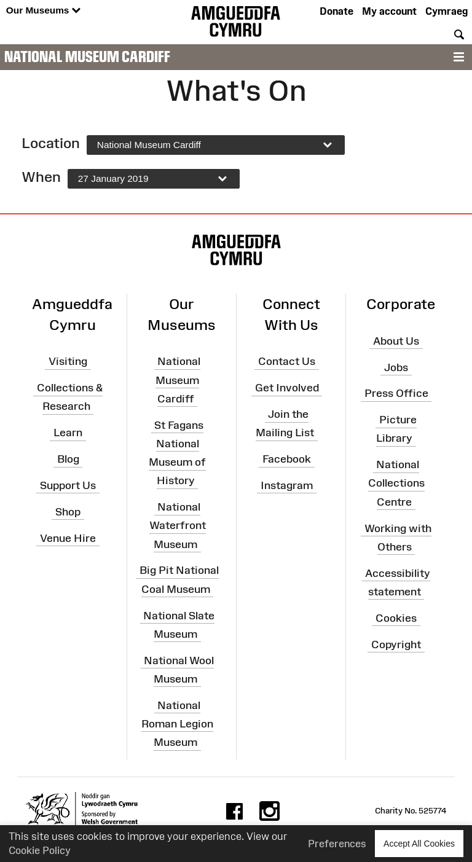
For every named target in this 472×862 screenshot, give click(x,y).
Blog (68, 459)
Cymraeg (446, 11)
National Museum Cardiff (87, 56)
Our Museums (43, 11)
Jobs (396, 367)
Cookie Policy (40, 850)
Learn (67, 432)
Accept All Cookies (419, 843)
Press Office (396, 393)
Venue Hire (68, 537)
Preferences (337, 843)
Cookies (396, 617)
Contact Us (286, 361)
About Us (396, 341)
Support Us (68, 485)
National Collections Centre (396, 482)
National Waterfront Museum (177, 525)
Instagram (287, 485)
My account (389, 11)
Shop (68, 511)
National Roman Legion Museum (177, 723)
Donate (336, 11)
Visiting (68, 361)
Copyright (396, 644)
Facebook (286, 459)
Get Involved (287, 388)
